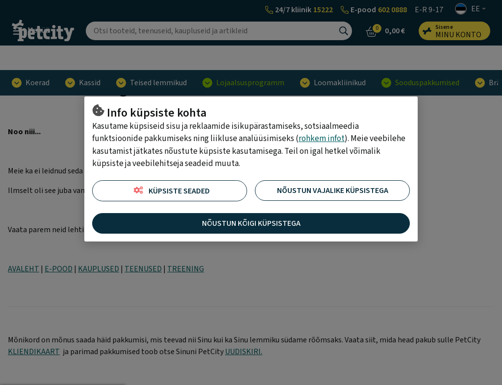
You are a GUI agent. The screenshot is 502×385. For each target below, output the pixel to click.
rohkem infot (322, 138)
